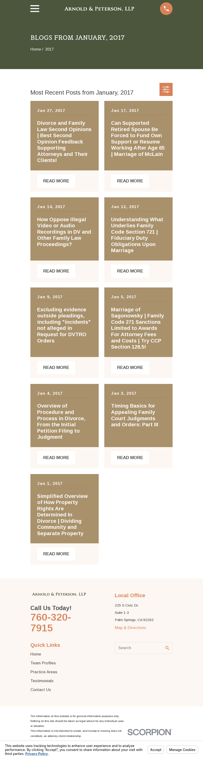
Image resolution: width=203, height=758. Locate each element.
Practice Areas (43, 672)
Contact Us (40, 690)
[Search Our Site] (167, 648)
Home (35, 654)
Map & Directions (130, 628)
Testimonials (42, 681)
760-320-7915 (50, 622)
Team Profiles (43, 663)
